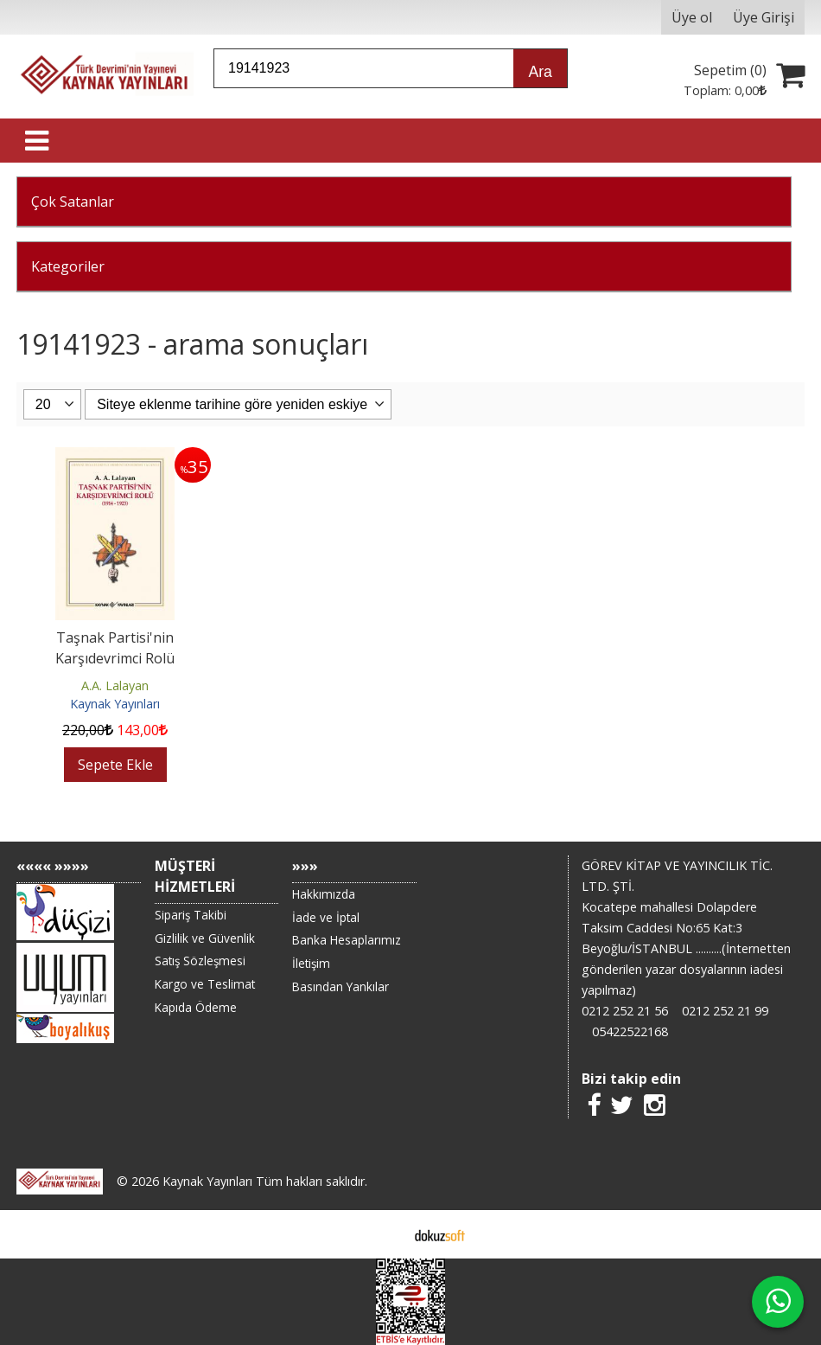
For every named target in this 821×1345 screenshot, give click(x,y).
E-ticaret (383, 1234)
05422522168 (630, 1031)
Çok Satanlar (72, 201)
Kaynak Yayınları (115, 703)
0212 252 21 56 (625, 1010)
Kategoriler (68, 266)
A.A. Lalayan (115, 685)
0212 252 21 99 (725, 1010)
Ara (539, 71)
